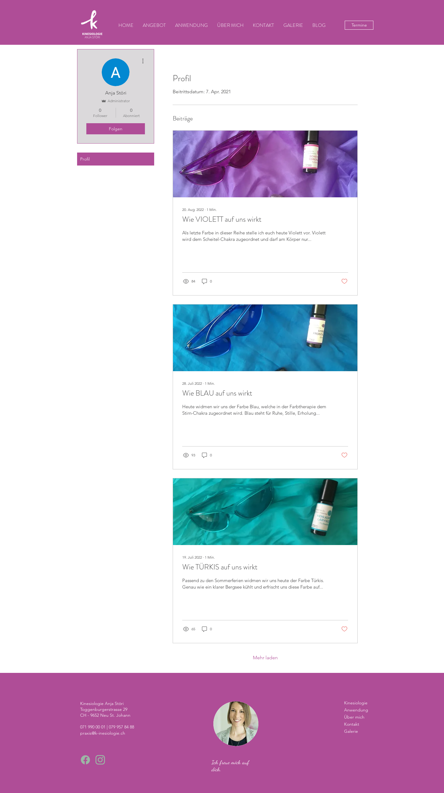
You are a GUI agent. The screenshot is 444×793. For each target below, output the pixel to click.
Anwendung (356, 710)
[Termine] (359, 25)
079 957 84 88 (121, 727)
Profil (85, 159)
